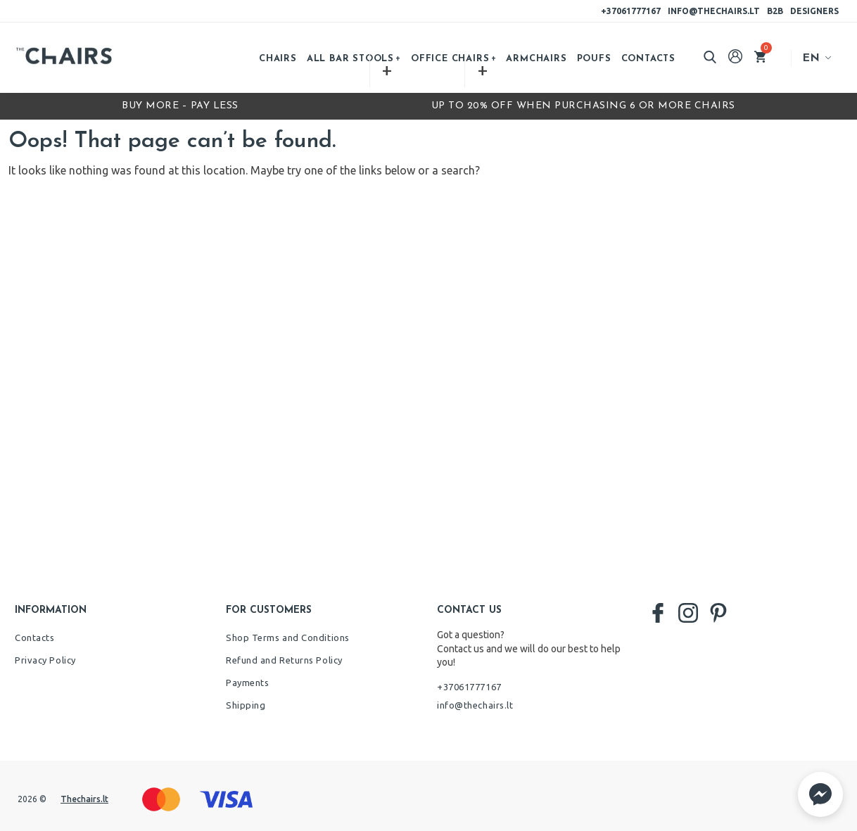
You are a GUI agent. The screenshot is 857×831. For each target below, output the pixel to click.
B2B (775, 10)
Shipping (245, 705)
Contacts (648, 58)
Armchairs (536, 58)
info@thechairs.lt (714, 10)
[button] (820, 794)
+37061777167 (631, 10)
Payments (247, 682)
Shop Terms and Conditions (288, 637)
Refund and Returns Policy (284, 660)
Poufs (594, 58)
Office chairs (450, 58)
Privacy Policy (45, 660)
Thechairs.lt (84, 799)
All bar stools (350, 58)
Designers (814, 10)
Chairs (278, 58)
